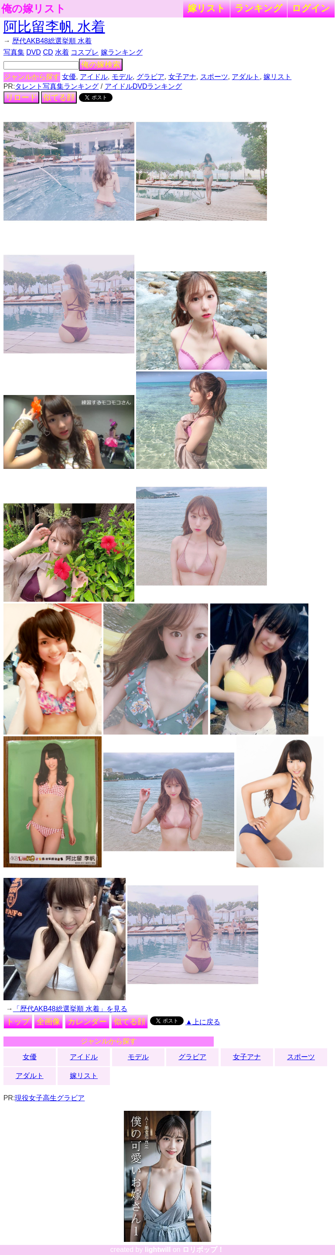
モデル (122, 76)
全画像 (48, 1021)
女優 (69, 76)
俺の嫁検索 (100, 64)
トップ (18, 1021)
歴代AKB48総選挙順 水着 (52, 41)
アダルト (246, 76)
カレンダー (87, 1021)
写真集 (13, 52)
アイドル (94, 76)
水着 (62, 52)
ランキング (259, 8)
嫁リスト (207, 8)
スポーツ (214, 76)
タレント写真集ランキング (57, 86)
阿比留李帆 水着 (54, 27)
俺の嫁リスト (33, 8)
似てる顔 (59, 97)
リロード (21, 97)
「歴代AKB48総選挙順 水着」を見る (70, 1008)
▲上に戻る (202, 1022)
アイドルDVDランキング (143, 86)
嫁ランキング (122, 52)
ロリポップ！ (203, 1249)
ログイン (311, 8)
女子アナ (182, 76)
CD (48, 52)
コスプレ (85, 52)
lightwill (158, 1249)
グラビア (150, 76)
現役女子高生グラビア (50, 1098)
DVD (33, 52)
